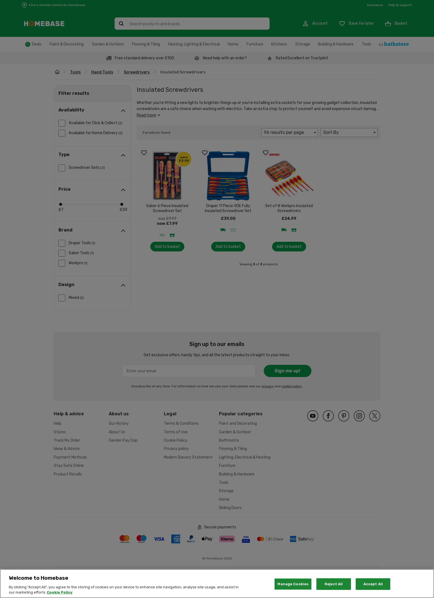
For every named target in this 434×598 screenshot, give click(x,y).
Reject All (334, 590)
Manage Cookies (293, 590)
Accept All (373, 590)
